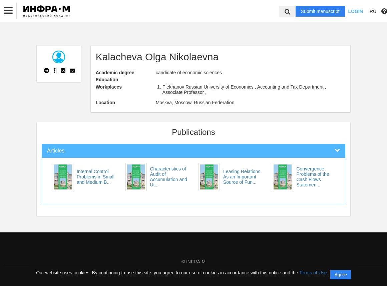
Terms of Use (313, 272)
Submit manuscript (320, 11)
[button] (8, 10)
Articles (55, 150)
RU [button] (373, 11)
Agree (340, 274)
